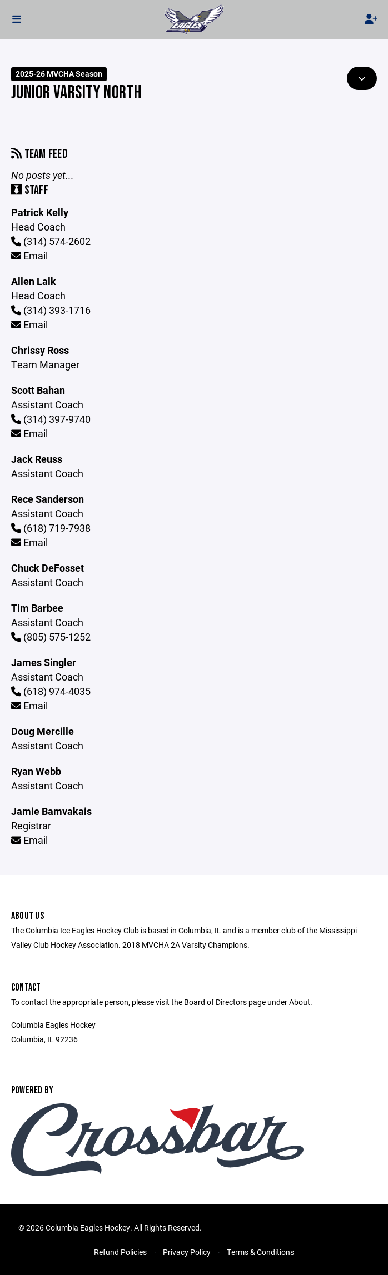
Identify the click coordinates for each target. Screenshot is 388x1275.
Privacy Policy (187, 1252)
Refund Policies (120, 1252)
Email (29, 255)
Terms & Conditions (260, 1252)
